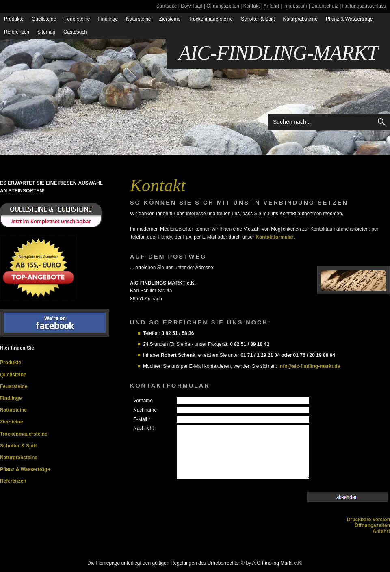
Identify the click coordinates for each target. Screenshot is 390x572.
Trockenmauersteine (210, 19)
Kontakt (251, 6)
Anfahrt (271, 6)
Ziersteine (170, 19)
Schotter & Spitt (258, 19)
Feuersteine (77, 19)
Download (191, 6)
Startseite (166, 6)
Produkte (14, 19)
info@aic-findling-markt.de (309, 366)
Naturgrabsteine (300, 19)
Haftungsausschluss (364, 6)
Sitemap (46, 32)
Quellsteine (44, 19)
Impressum (295, 6)
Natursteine (138, 19)
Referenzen (16, 32)
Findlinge (108, 19)
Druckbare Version (368, 519)
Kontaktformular (274, 237)
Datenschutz (324, 6)
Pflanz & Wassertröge (349, 19)
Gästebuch (75, 32)
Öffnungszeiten (222, 6)
